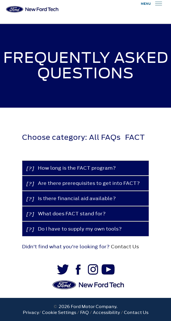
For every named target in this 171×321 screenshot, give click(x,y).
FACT (135, 137)
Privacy (31, 312)
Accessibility (106, 312)
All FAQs (104, 137)
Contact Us (125, 246)
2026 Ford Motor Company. (87, 306)
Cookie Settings (59, 312)
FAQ (84, 312)
